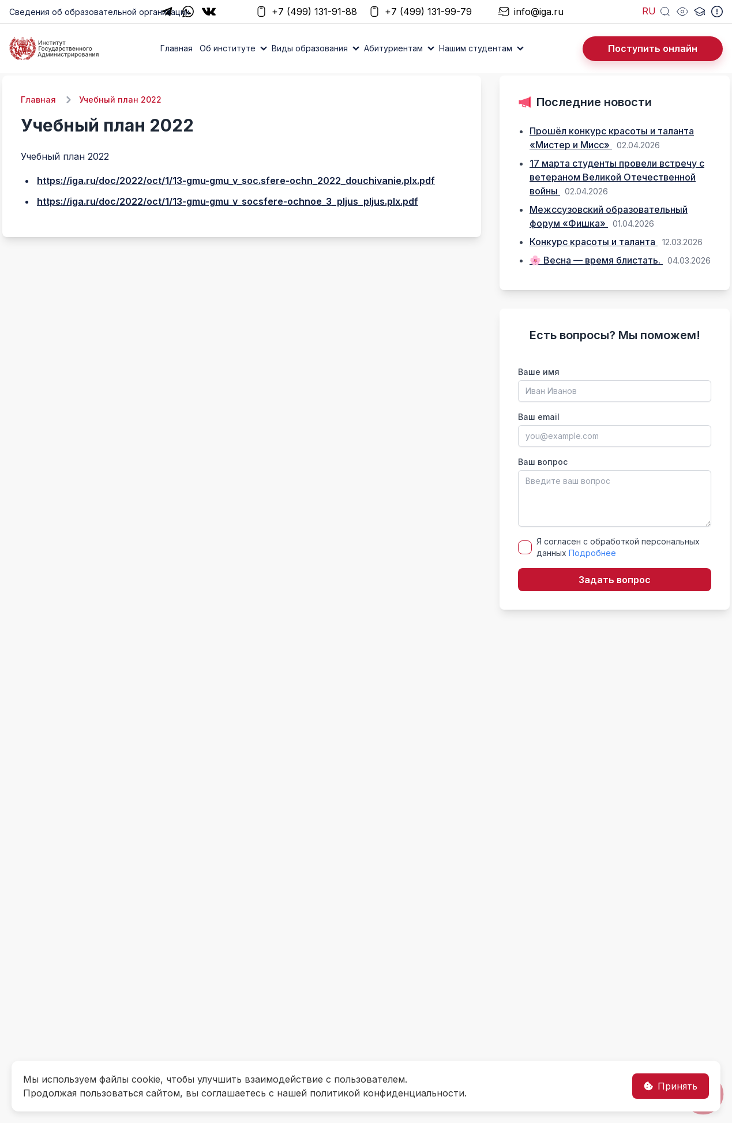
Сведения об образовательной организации (99, 12)
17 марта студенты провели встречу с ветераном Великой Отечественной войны (617, 177)
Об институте (228, 48)
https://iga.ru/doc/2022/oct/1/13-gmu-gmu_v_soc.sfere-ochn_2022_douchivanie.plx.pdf (236, 180)
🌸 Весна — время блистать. (596, 260)
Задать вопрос (615, 579)
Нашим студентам (475, 48)
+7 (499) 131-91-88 (306, 12)
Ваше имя (539, 372)
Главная (176, 48)
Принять (670, 1086)
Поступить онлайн (652, 48)
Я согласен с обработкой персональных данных (618, 547)
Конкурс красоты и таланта (594, 241)
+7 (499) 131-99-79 (420, 12)
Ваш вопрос (543, 462)
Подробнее (592, 553)
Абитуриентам (393, 48)
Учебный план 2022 (120, 99)
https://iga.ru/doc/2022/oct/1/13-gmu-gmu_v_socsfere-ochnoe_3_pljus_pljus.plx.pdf (227, 201)
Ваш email (539, 417)
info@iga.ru (531, 12)
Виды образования (310, 48)
